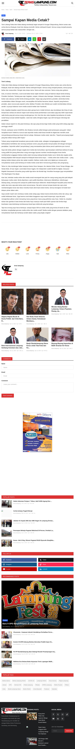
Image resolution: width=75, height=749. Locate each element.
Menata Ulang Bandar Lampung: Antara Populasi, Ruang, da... (61, 309)
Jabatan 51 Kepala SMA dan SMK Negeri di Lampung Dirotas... (33, 521)
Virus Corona (52, 680)
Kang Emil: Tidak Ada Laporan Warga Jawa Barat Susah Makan (42, 718)
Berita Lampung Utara (14, 689)
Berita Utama (6, 680)
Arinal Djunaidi (37, 689)
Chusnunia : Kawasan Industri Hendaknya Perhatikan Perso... (33, 632)
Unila (3, 689)
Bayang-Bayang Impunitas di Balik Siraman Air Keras (62, 344)
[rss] (62, 719)
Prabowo (46, 689)
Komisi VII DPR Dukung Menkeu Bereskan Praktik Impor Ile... (33, 642)
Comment (4, 380)
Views (7, 9)
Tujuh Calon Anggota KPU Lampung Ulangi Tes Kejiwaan (43, 731)
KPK (10, 685)
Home (2, 9)
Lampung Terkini (41, 680)
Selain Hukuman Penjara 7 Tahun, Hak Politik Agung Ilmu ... (32, 501)
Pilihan (67, 685)
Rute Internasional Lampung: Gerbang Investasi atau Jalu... (12, 347)
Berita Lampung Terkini (19, 680)
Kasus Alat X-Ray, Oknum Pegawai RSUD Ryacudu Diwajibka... (33, 540)
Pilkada (37, 685)
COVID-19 (31, 680)
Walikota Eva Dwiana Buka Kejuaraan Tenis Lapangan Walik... (33, 661)
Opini (11, 9)
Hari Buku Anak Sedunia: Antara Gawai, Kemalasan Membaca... (36, 319)
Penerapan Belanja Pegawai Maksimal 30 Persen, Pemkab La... (33, 530)
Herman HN (17, 685)
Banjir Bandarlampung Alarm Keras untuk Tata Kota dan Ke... (37, 346)
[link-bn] (37, 432)
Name (3, 363)
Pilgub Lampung (63, 680)
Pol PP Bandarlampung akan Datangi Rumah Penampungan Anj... (34, 652)
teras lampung (7, 33)
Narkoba (54, 689)
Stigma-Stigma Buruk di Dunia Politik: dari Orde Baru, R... (12, 319)
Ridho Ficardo (58, 685)
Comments (7, 359)
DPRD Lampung (47, 685)
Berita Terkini (27, 689)
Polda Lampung (28, 685)
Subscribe (69, 731)
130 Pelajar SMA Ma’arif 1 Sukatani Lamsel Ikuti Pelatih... (43, 742)
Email (3, 372)
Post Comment (7, 395)
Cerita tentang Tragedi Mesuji (22, 511)
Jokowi (4, 685)
